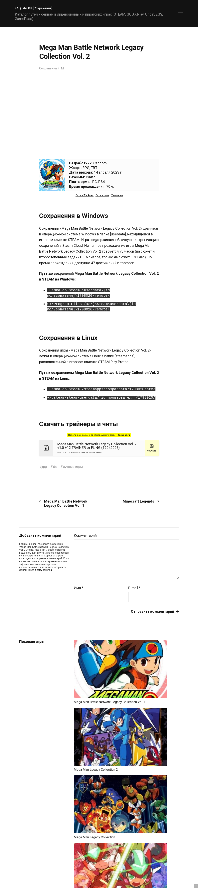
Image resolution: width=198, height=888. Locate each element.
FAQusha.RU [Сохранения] (36, 8)
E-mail (134, 588)
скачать (152, 447)
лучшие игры (75, 466)
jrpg (45, 466)
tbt (56, 466)
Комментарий (85, 535)
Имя (78, 588)
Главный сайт (169, 870)
